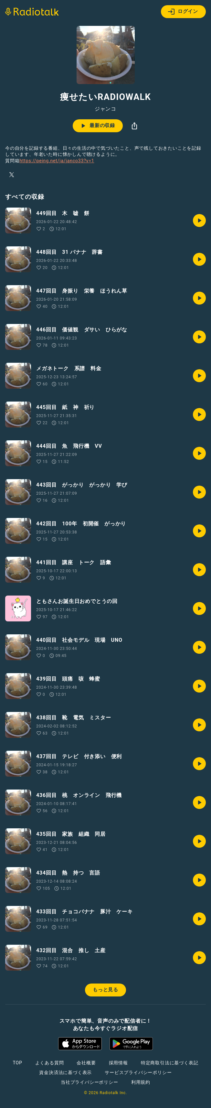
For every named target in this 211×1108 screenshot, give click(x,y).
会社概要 (86, 1062)
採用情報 (118, 1062)
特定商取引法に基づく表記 (169, 1062)
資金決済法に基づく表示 (65, 1072)
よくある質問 (49, 1062)
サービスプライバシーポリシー (138, 1072)
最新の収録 (97, 126)
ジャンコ (105, 109)
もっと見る (105, 990)
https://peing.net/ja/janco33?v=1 (56, 160)
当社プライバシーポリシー (89, 1082)
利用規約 (140, 1082)
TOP (17, 1062)
